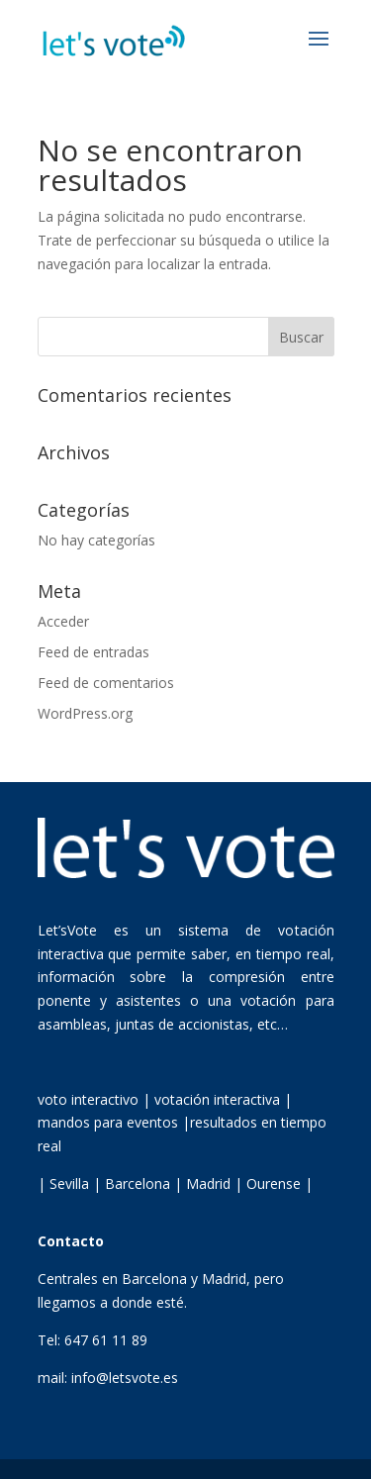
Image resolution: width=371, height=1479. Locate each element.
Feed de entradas (93, 651)
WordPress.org (85, 713)
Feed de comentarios (106, 682)
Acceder (63, 621)
